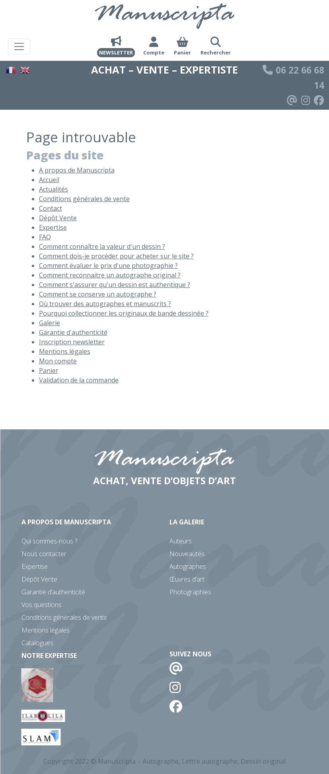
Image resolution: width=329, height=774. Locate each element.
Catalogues (37, 642)
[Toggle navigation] (19, 46)
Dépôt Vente (58, 217)
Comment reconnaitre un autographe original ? (110, 275)
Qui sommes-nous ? (49, 541)
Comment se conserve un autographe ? (97, 294)
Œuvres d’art (186, 579)
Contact (50, 208)
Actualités (53, 189)
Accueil (49, 179)
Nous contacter (43, 553)
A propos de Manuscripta (77, 170)
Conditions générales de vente (84, 198)
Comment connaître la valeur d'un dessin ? (102, 246)
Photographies (190, 592)
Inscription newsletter (72, 342)
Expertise (53, 227)
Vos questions (41, 604)
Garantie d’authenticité (53, 592)
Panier (48, 370)
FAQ (45, 237)
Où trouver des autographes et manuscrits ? (105, 303)
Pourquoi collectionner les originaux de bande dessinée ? (123, 313)
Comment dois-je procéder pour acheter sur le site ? (116, 256)
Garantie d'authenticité (73, 332)
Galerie (49, 322)
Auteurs (180, 541)
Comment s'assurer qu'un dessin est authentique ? (114, 284)
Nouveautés (186, 553)
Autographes (187, 566)
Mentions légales (64, 351)
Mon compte (58, 361)
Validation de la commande (79, 380)
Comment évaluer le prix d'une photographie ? (108, 265)
